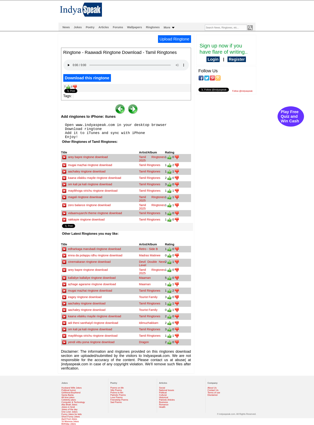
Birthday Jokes (68, 424)
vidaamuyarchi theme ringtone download (92, 213)
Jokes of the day (69, 409)
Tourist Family (148, 297)
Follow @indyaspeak (242, 91)
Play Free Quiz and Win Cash (290, 116)
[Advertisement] (183, 11)
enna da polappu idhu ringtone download (92, 255)
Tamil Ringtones (149, 165)
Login (213, 59)
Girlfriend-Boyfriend (71, 392)
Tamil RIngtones (150, 190)
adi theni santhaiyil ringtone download (90, 322)
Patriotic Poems (118, 395)
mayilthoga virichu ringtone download (90, 190)
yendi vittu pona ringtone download (88, 342)
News (66, 27)
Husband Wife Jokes (71, 388)
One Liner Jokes (69, 412)
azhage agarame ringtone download (89, 284)
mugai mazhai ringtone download (87, 165)
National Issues (166, 390)
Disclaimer (212, 395)
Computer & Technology (73, 402)
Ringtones (153, 27)
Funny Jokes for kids (71, 414)
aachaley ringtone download (84, 171)
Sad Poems (116, 402)
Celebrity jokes (68, 400)
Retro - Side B (148, 249)
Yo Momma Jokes (70, 421)
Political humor (68, 390)
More (169, 28)
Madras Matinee (150, 255)
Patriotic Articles (167, 400)
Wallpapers (134, 27)
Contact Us (212, 390)
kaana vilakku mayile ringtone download (91, 177)
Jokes (78, 27)
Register (237, 59)
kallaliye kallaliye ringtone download (89, 277)
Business (163, 402)
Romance (163, 404)
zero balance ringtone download (86, 205)
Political (163, 392)
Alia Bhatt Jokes (69, 404)
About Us (211, 388)
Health (162, 407)
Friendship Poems (119, 400)
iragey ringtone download (82, 297)
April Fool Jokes (69, 419)
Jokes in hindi (68, 407)
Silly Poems (116, 390)
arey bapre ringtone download (85, 157)
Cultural (163, 395)
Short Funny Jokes (70, 416)
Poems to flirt (116, 392)
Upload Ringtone (174, 39)
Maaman (145, 277)
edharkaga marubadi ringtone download (91, 249)
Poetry (90, 27)
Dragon (144, 342)
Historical (163, 397)
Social (162, 388)
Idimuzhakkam (148, 322)
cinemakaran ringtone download (86, 261)
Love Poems (116, 397)
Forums (118, 27)
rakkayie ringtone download (83, 219)
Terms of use (213, 392)
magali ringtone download (82, 197)
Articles (104, 27)
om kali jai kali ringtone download (87, 184)
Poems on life (117, 388)
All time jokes (67, 397)
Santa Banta (67, 395)
